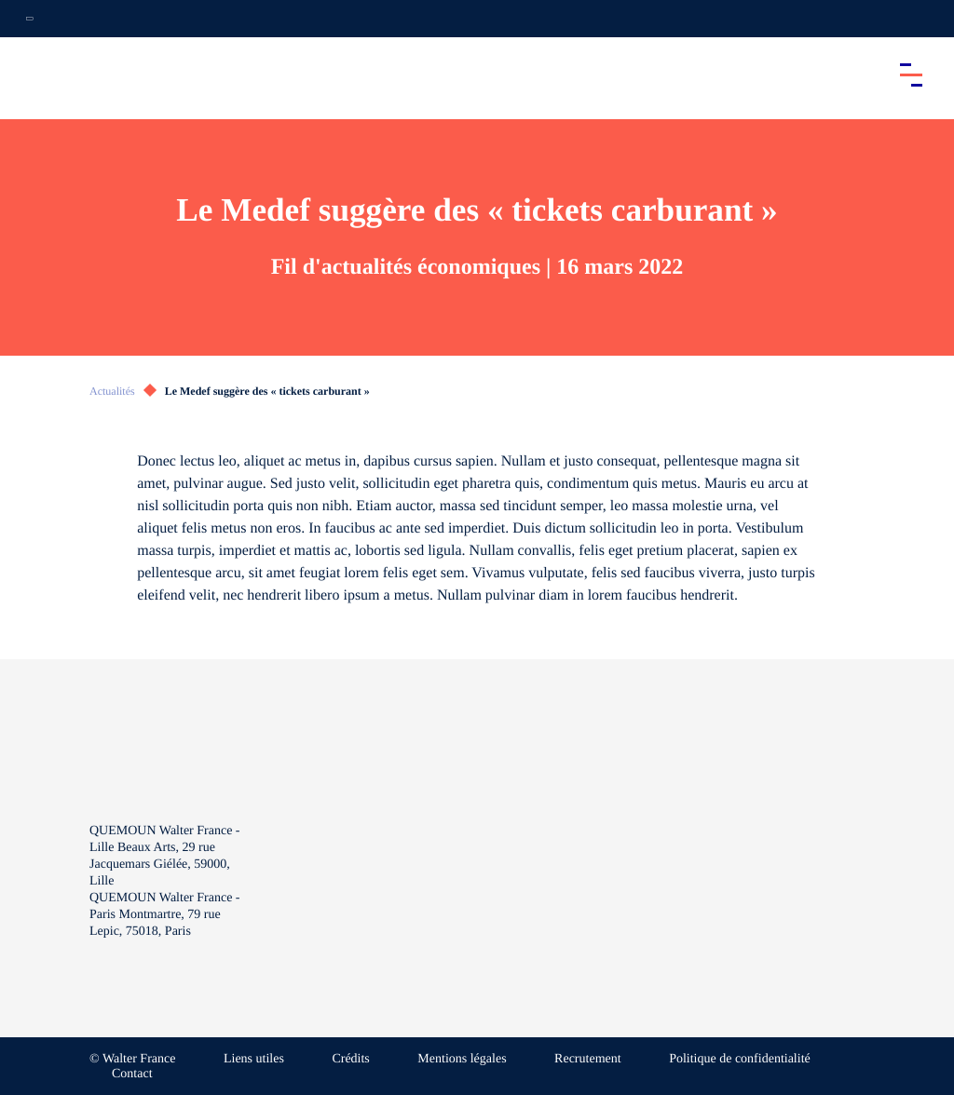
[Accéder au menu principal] (911, 74)
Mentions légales (461, 1059)
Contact (132, 1074)
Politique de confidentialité (740, 1059)
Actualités (112, 391)
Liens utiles (254, 1059)
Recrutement (587, 1059)
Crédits (350, 1059)
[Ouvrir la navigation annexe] (30, 18)
